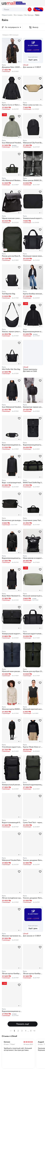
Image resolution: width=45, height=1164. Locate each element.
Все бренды (29, 15)
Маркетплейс (7, 15)
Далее (34, 1031)
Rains (4, 65)
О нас (38, 9)
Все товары (18, 15)
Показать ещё (22, 1024)
